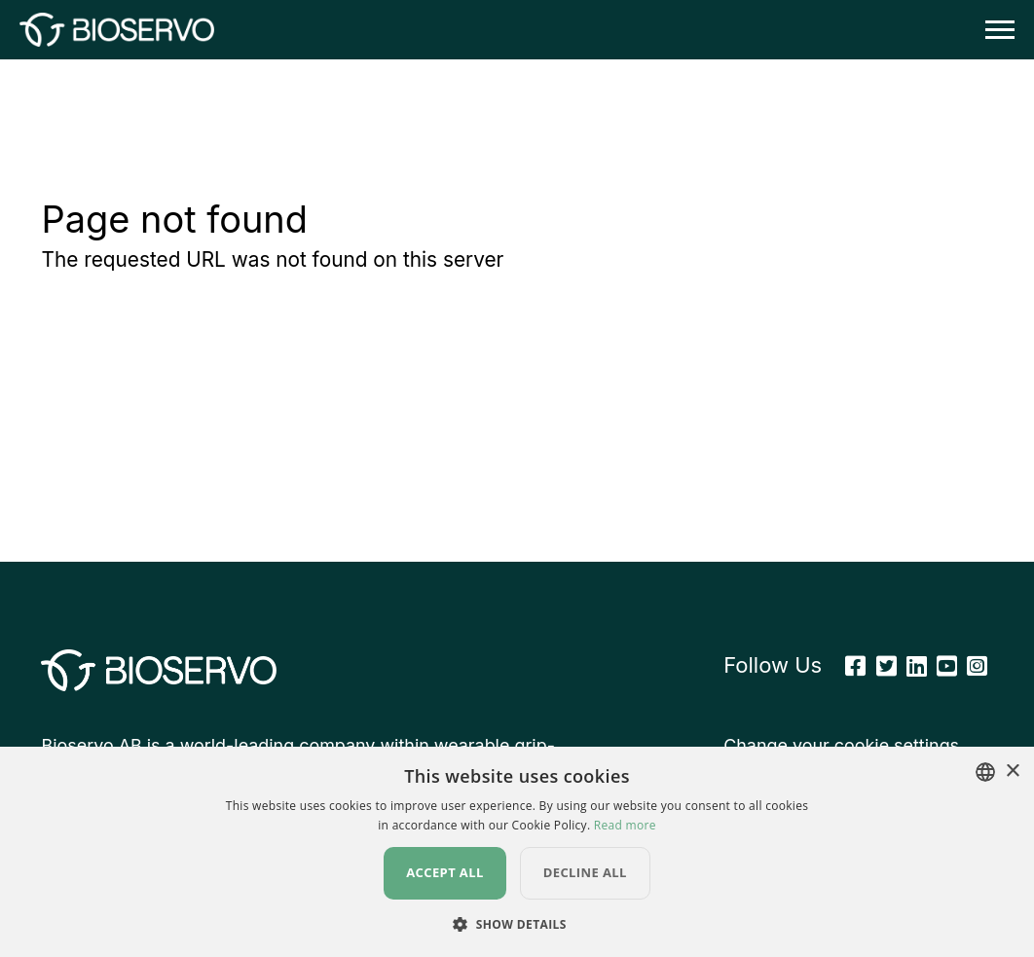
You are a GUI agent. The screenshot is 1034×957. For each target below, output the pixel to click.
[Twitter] (886, 666)
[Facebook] (855, 666)
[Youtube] (947, 666)
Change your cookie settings (841, 745)
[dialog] (517, 852)
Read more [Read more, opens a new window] (625, 825)
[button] (517, 924)
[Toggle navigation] (994, 30)
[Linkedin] (916, 666)
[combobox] (985, 772)
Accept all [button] (445, 872)
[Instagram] (977, 666)
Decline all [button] (585, 872)
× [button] (1012, 771)
